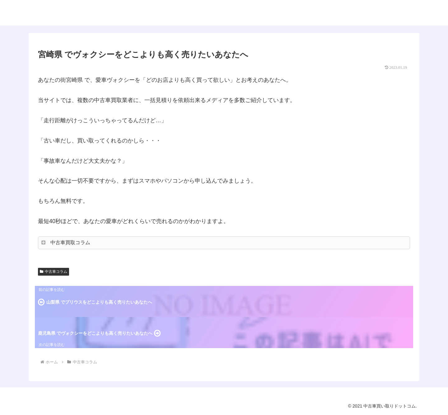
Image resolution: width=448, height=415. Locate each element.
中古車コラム (53, 271)
